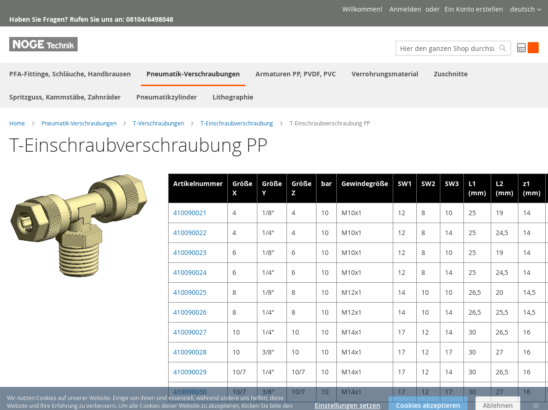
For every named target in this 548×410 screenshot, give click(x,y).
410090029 (190, 371)
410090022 (190, 232)
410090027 (190, 332)
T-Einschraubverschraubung (237, 123)
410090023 (190, 252)
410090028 (190, 352)
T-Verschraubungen (158, 123)
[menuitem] (70, 74)
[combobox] (453, 48)
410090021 (190, 212)
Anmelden (405, 9)
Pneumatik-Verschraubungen (79, 123)
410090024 (190, 272)
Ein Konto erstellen (473, 9)
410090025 (190, 292)
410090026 (190, 312)
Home (17, 123)
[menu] (274, 85)
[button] (526, 10)
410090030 (190, 391)
